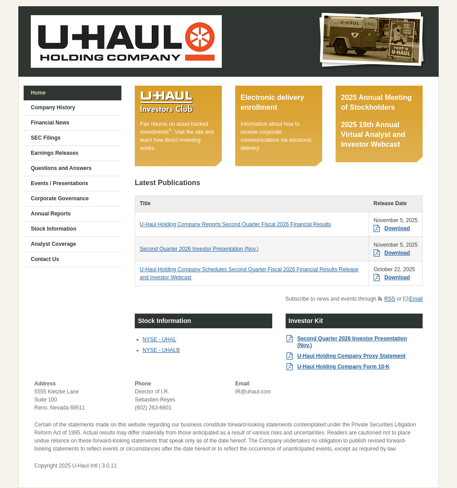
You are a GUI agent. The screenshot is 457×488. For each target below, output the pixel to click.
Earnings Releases (55, 153)
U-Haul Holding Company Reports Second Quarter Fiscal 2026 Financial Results (235, 224)
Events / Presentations (59, 183)
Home (38, 93)
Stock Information (53, 229)
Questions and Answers (61, 168)
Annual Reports (51, 214)
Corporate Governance (60, 198)
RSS (389, 299)
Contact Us (45, 259)
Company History (53, 107)
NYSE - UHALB (161, 350)
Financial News (50, 123)
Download (397, 228)
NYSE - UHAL (159, 339)
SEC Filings (46, 138)
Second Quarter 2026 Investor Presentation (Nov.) (199, 249)
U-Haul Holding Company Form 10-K (343, 367)
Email (416, 299)
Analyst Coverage (53, 244)
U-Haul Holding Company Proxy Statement (351, 356)
